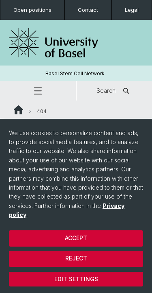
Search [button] (114, 91)
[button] (38, 91)
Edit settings (76, 279)
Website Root (18, 109)
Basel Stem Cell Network (75, 73)
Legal (132, 10)
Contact (88, 10)
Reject (76, 258)
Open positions (32, 10)
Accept (76, 237)
